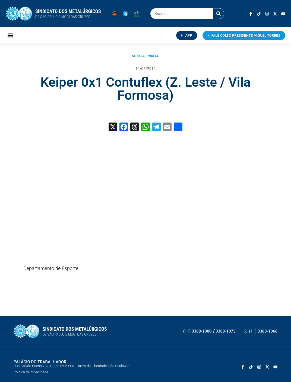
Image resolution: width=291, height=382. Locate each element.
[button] (10, 35)
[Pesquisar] (218, 13)
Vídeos (153, 56)
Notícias (139, 56)
